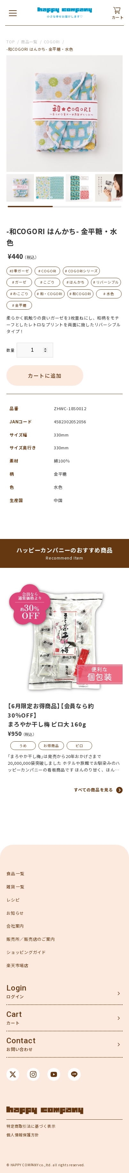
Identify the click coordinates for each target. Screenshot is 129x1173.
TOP (10, 41)
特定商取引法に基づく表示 (30, 1126)
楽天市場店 (17, 965)
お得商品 (51, 745)
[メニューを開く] (12, 13)
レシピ (13, 900)
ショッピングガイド (26, 952)
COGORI (52, 41)
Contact (21, 1040)
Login (16, 987)
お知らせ (15, 913)
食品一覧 (15, 873)
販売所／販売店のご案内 (30, 939)
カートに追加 (45, 375)
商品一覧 (29, 41)
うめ (23, 745)
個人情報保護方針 (22, 1134)
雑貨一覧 (15, 887)
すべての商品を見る (93, 790)
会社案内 (15, 926)
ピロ (79, 745)
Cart (14, 1014)
